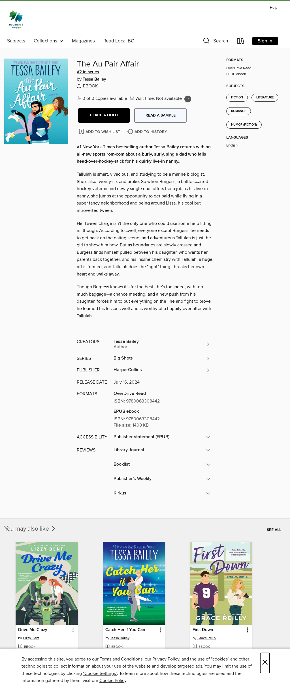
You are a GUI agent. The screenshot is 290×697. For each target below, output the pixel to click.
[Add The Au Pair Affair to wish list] (99, 131)
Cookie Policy (112, 680)
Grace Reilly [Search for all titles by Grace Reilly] (206, 638)
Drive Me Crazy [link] (32, 630)
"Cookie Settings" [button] (100, 673)
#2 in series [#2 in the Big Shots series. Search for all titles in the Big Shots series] (88, 72)
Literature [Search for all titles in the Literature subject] (265, 98)
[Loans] (240, 42)
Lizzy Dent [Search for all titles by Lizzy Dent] (31, 638)
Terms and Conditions (121, 659)
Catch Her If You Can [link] (125, 630)
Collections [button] (48, 41)
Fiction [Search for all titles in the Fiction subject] (237, 98)
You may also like (30, 529)
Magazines (83, 41)
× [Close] (264, 663)
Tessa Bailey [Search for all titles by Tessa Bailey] (94, 79)
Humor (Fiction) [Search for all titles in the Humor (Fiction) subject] (244, 125)
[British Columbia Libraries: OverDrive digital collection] (16, 19)
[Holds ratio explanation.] (187, 99)
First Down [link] (203, 630)
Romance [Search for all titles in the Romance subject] (238, 111)
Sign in (265, 41)
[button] (215, 42)
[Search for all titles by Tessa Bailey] (162, 344)
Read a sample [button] (161, 115)
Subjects (16, 41)
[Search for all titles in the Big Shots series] (162, 358)
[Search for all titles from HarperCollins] (162, 370)
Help (273, 8)
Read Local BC (118, 41)
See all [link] (274, 529)
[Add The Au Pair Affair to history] (148, 131)
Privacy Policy (165, 659)
